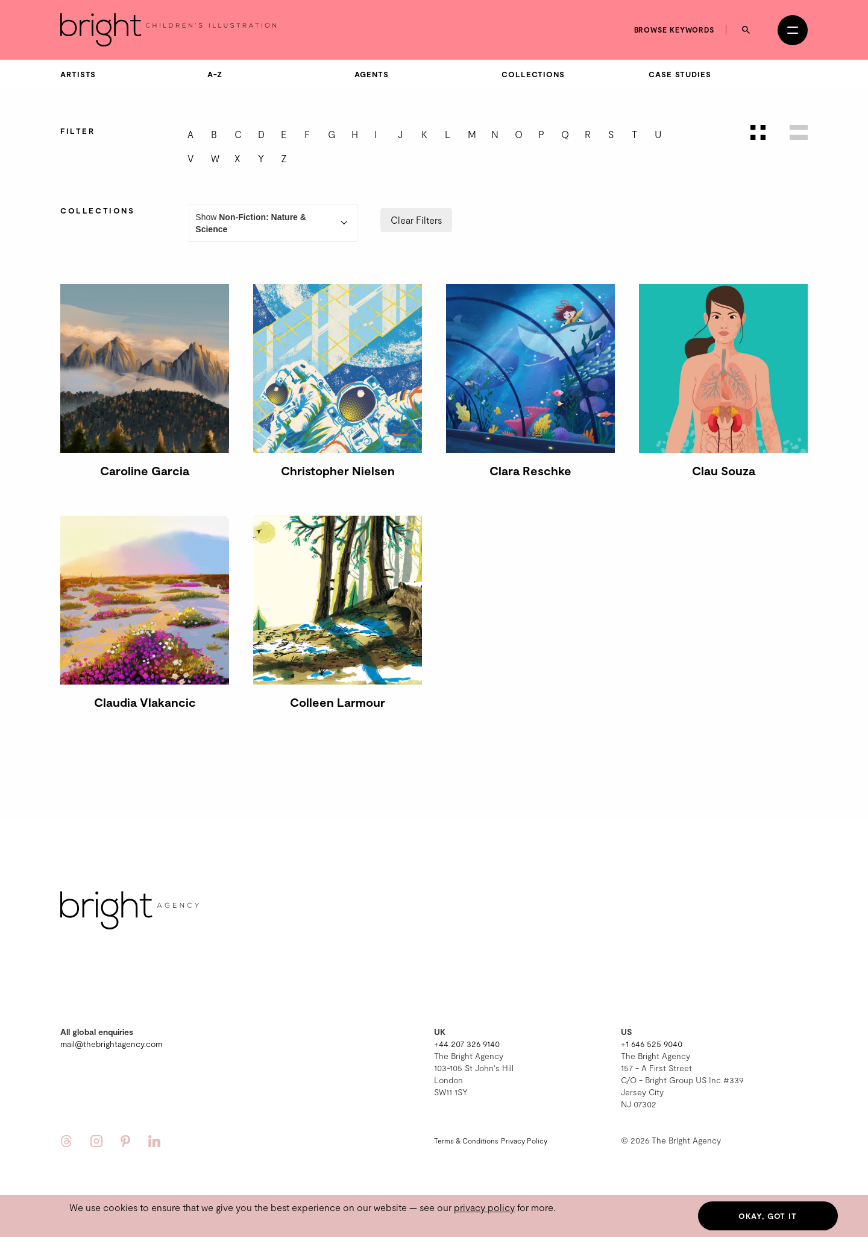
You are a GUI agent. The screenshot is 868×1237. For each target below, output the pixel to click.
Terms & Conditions (466, 1140)
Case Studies (680, 74)
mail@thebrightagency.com (111, 1044)
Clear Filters (416, 220)
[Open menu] (793, 30)
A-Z (214, 74)
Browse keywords (674, 29)
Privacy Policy (524, 1140)
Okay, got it (767, 1216)
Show (273, 223)
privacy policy (484, 1207)
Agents (371, 74)
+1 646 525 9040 (651, 1044)
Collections (533, 74)
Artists (78, 74)
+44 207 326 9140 (467, 1044)
